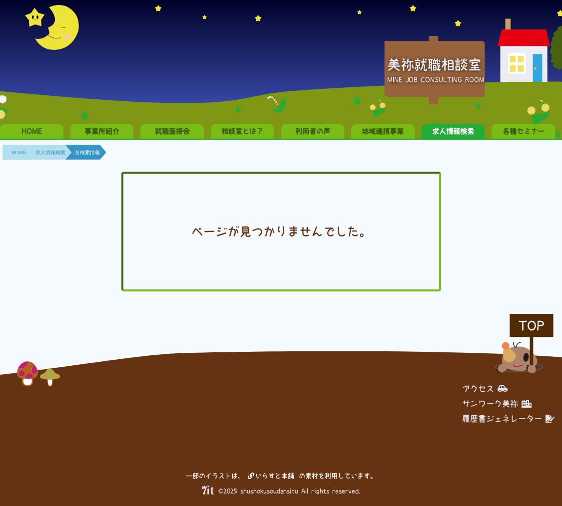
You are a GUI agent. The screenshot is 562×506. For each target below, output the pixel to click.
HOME (31, 131)
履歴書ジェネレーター (508, 419)
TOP (532, 325)
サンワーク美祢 (497, 404)
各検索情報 (87, 152)
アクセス (485, 389)
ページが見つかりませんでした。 (281, 232)
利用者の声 (312, 131)
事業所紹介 (101, 131)
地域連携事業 (383, 131)
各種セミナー (524, 131)
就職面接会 (172, 131)
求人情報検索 (453, 131)
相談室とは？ (242, 131)
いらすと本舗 (271, 476)
